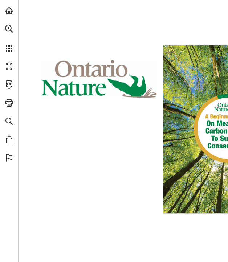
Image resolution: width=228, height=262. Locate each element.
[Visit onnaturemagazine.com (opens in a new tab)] (9, 10)
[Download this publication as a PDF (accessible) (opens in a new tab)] (9, 85)
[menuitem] (9, 38)
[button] (9, 29)
